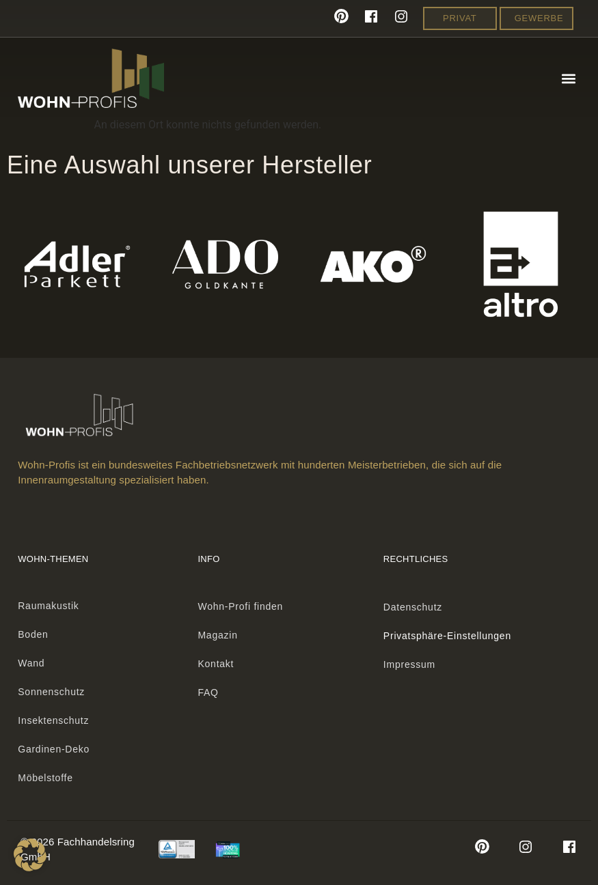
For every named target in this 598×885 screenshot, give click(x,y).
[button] (569, 78)
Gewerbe (539, 18)
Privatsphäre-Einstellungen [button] (447, 635)
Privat (460, 18)
